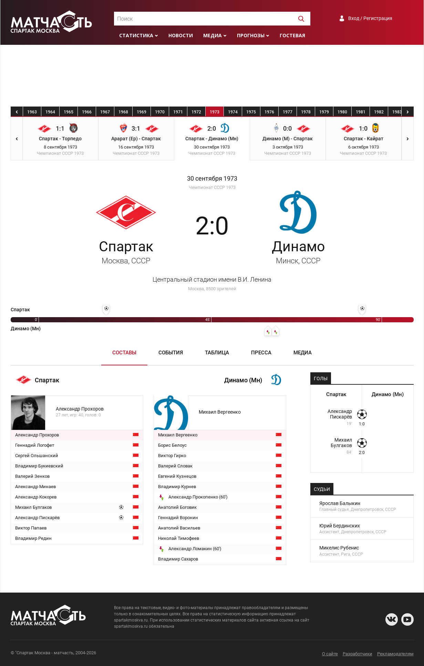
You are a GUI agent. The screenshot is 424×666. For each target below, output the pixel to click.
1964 (50, 112)
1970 (160, 112)
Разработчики (357, 653)
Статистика (136, 35)
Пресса (261, 353)
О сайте (330, 653)
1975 (251, 112)
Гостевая (292, 35)
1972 (196, 112)
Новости (180, 35)
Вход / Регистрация (370, 18)
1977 (287, 112)
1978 (306, 112)
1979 (324, 112)
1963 (32, 112)
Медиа (212, 35)
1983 (397, 112)
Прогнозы (251, 35)
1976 (269, 112)
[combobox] (212, 19)
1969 (141, 112)
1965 (68, 112)
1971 (178, 112)
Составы (124, 353)
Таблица (217, 353)
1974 (233, 112)
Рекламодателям (395, 653)
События (170, 353)
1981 (360, 112)
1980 (342, 112)
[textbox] (212, 19)
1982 (379, 112)
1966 (87, 112)
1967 (105, 112)
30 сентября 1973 (212, 178)
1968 (123, 112)
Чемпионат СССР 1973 (212, 187)
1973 (214, 112)
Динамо (298, 251)
